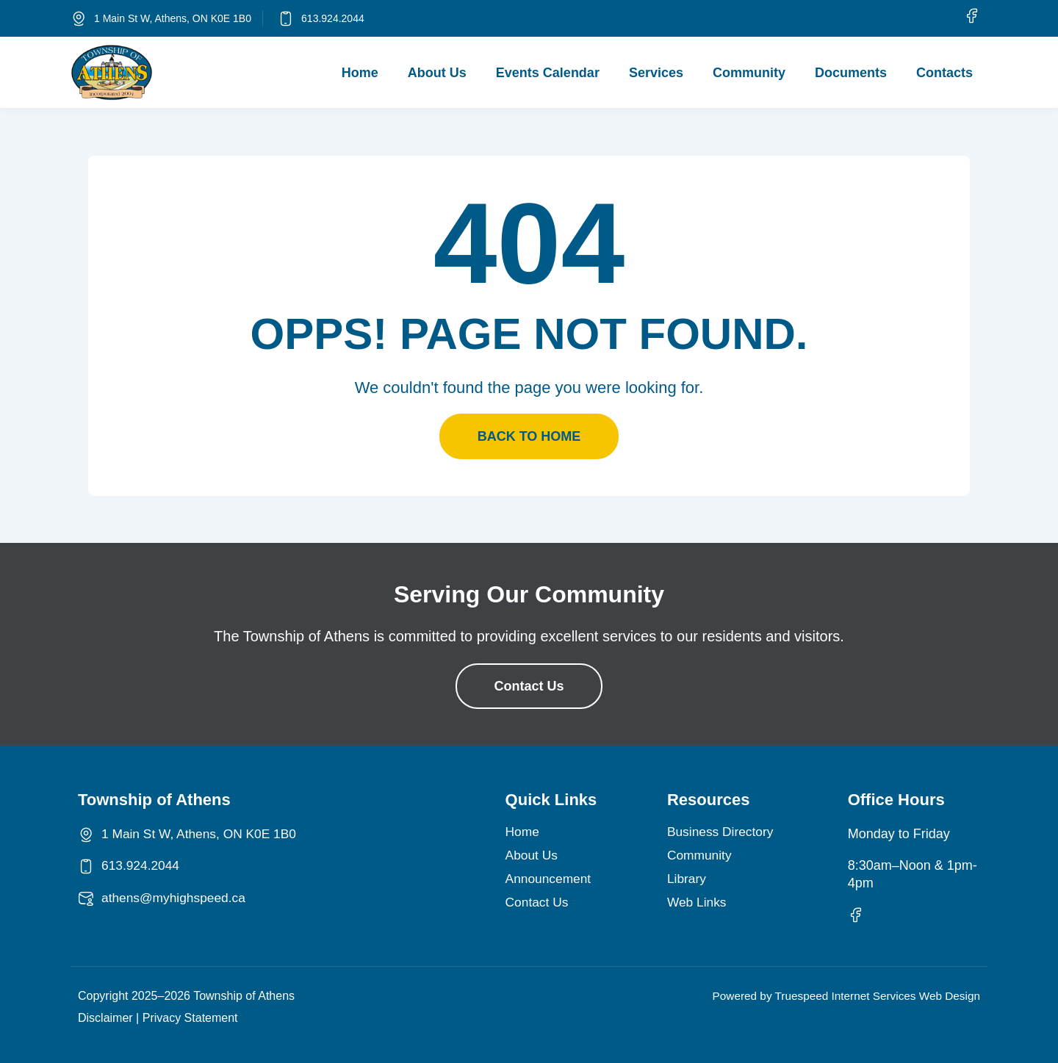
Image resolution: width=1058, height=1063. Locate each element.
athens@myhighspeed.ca (176, 897)
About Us (437, 72)
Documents (851, 72)
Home (360, 72)
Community (749, 72)
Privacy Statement (190, 1018)
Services (656, 72)
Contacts (944, 72)
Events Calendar (548, 72)
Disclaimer (105, 1018)
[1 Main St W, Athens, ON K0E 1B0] (79, 18)
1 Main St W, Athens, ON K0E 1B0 (172, 18)
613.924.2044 (332, 18)
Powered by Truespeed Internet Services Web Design (840, 996)
